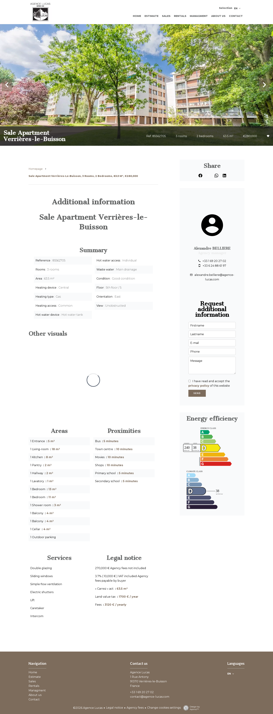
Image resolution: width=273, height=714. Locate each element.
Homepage (36, 168)
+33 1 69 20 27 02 (214, 261)
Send (197, 393)
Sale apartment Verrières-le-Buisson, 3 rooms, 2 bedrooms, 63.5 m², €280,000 (83, 176)
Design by (191, 708)
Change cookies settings (164, 707)
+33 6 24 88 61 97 (214, 265)
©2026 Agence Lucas (88, 707)
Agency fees (135, 707)
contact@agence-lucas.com (149, 696)
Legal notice (114, 707)
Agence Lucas (140, 672)
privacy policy (198, 385)
